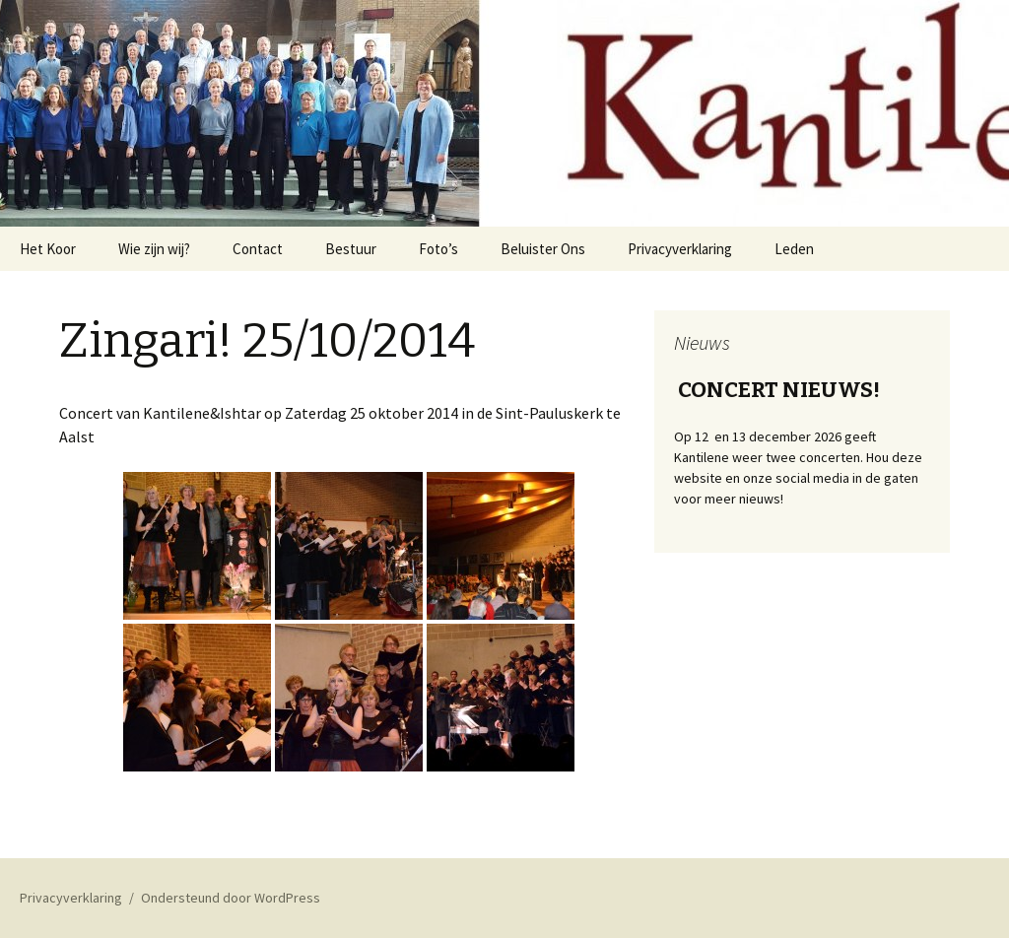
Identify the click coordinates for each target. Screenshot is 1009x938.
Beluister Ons (543, 248)
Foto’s (438, 248)
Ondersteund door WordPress (230, 897)
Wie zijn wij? (154, 248)
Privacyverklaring (680, 248)
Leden (794, 248)
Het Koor (48, 248)
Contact (258, 248)
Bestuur (350, 248)
